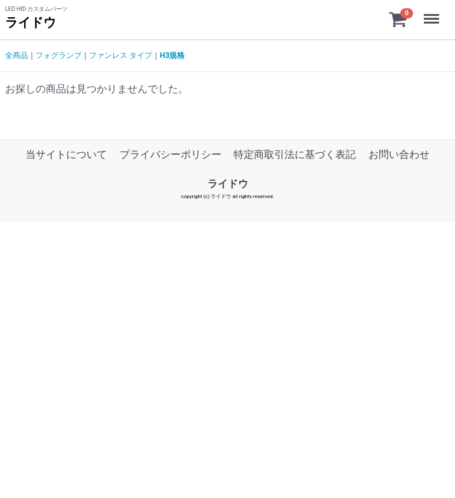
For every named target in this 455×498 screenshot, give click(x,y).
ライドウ (30, 22)
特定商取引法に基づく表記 (295, 154)
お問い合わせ (399, 154)
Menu (432, 13)
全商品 (16, 55)
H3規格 (172, 55)
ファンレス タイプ (120, 55)
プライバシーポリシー (170, 154)
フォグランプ (58, 55)
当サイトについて (66, 154)
